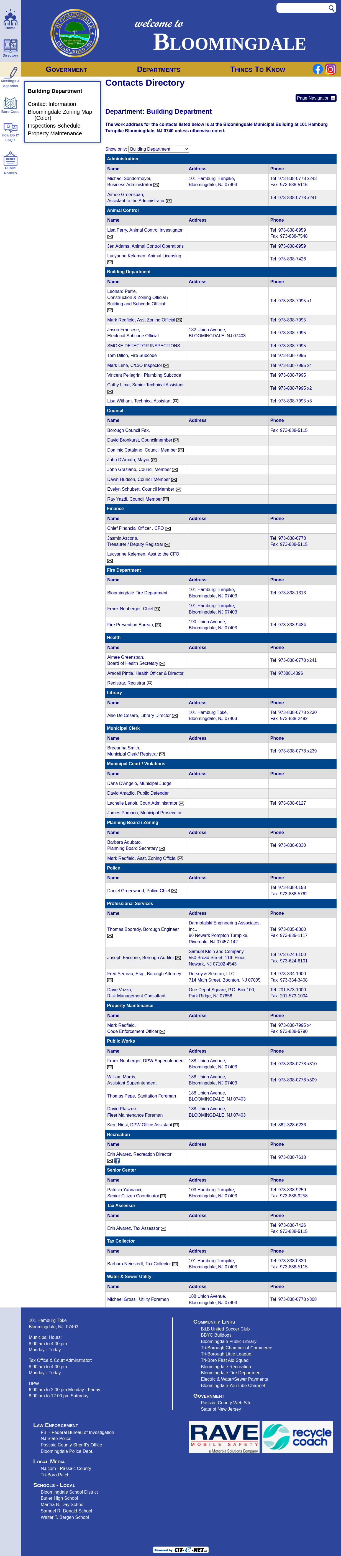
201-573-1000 (292, 989)
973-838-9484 (292, 624)
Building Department (58, 91)
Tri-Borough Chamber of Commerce (236, 1347)
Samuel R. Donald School (66, 1510)
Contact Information (55, 104)
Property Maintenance (58, 133)
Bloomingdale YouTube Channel (233, 1385)
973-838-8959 (292, 230)
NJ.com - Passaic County (66, 1468)
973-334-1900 (292, 973)
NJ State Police (56, 1438)
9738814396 (290, 673)
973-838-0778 (292, 178)
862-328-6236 (292, 1124)
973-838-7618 (292, 1157)
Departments (158, 69)
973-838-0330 (292, 845)
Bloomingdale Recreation (226, 1366)
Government (66, 69)
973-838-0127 (292, 803)
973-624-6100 (292, 954)
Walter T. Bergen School (65, 1517)
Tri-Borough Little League (226, 1353)
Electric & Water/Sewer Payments (234, 1379)
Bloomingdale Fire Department (231, 1372)
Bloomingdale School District (69, 1491)
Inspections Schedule (57, 126)
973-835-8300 (292, 929)
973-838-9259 (292, 1189)
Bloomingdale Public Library (229, 1341)
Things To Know (257, 69)
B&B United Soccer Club (225, 1328)
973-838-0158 (292, 887)
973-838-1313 (292, 593)
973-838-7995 (292, 300)
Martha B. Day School (62, 1504)
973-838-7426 (292, 259)
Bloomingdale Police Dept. (67, 1451)
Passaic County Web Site (226, 1402)
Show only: (116, 149)
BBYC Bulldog (215, 1334)
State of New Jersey (221, 1409)
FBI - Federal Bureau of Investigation (77, 1432)
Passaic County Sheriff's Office (71, 1444)
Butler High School (59, 1498)
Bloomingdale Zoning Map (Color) (63, 115)
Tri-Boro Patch (55, 1474)
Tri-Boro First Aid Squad (224, 1360)
